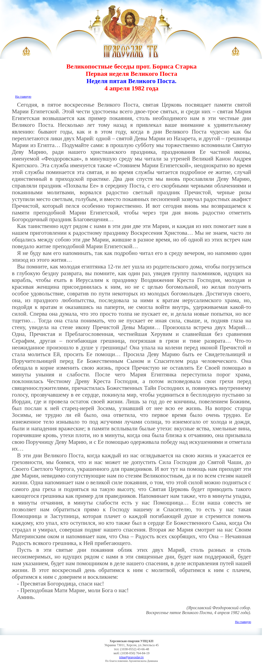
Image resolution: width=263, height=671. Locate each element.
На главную (23, 96)
